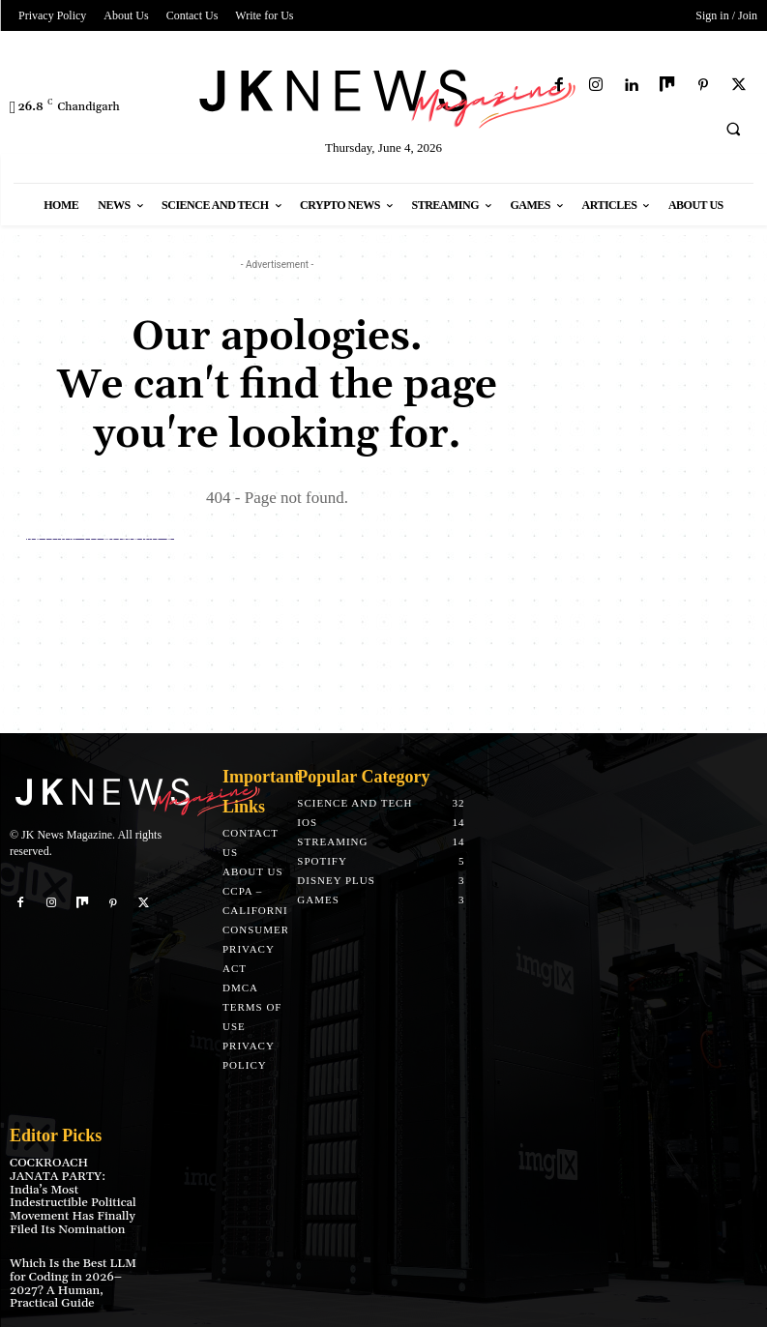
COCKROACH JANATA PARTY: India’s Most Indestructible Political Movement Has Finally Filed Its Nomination (71, 1189)
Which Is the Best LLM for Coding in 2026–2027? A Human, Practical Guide (70, 1266)
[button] (733, 128)
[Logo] (383, 95)
